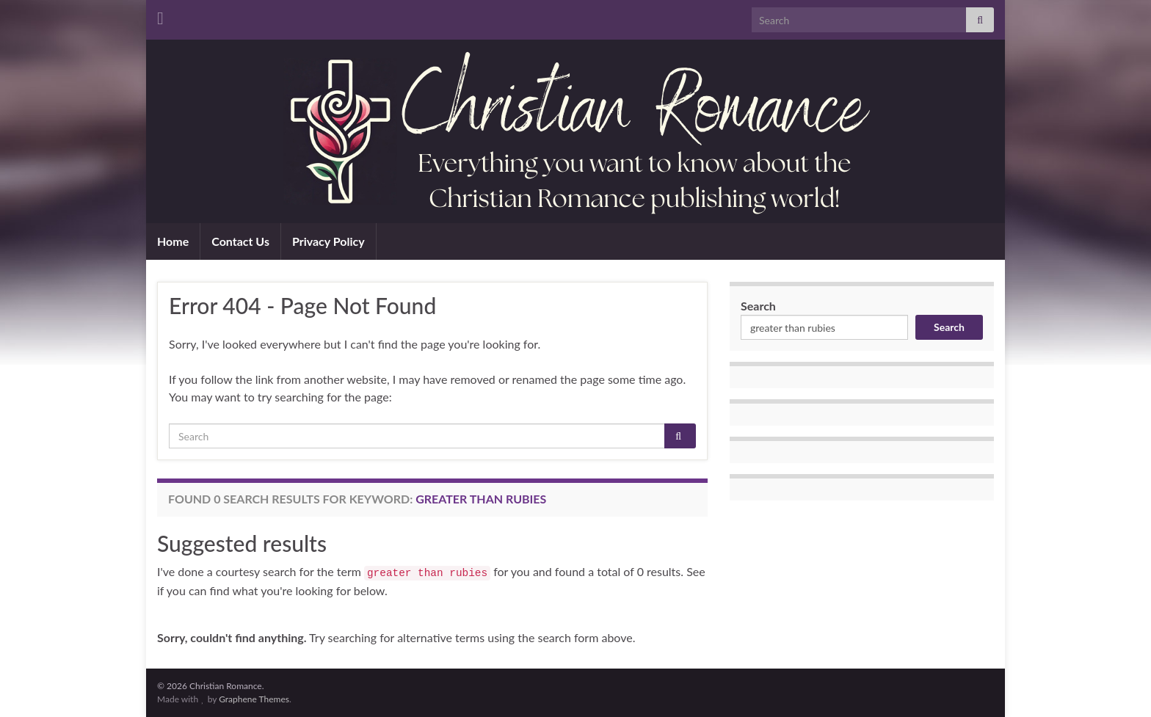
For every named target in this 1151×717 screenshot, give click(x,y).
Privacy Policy (328, 241)
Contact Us (240, 241)
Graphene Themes (254, 699)
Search (758, 306)
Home (173, 241)
